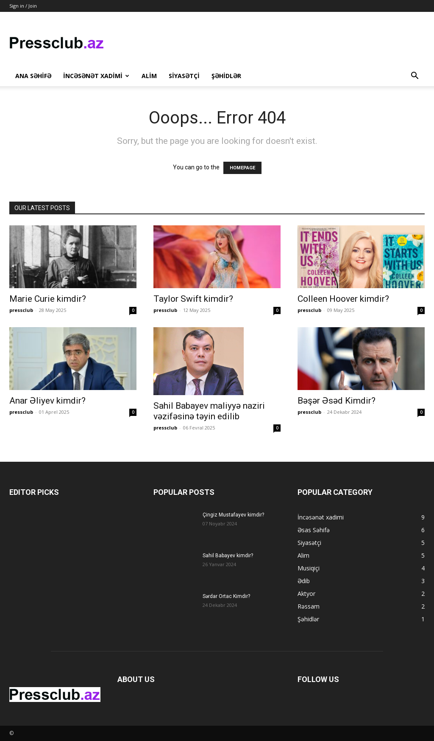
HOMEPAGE (242, 168)
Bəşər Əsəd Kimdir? (337, 401)
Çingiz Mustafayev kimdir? (233, 515)
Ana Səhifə (33, 76)
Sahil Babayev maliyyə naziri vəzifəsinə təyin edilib (209, 411)
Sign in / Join (23, 6)
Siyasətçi (184, 76)
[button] (414, 77)
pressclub (21, 310)
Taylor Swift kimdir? (193, 299)
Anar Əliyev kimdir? (47, 401)
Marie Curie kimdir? (47, 299)
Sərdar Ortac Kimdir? (226, 596)
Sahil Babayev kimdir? (228, 556)
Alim (149, 76)
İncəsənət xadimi (96, 76)
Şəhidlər (226, 76)
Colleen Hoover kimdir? (343, 299)
